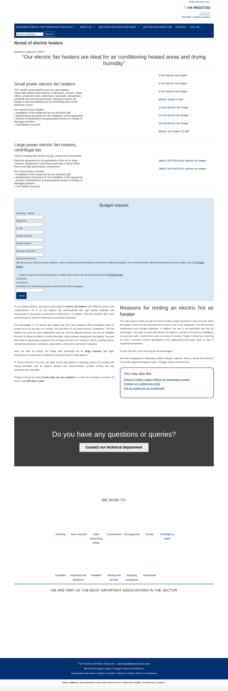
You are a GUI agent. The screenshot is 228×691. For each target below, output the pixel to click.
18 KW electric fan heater (172, 123)
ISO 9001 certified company (196, 17)
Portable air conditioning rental (139, 377)
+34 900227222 (198, 7)
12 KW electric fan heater (169, 107)
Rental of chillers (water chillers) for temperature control (152, 374)
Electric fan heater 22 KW (171, 131)
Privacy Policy (202, 262)
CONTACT (180, 27)
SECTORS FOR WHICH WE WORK (119, 27)
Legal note (101, 668)
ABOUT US (87, 27)
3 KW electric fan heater (168, 75)
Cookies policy (149, 668)
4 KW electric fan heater (171, 83)
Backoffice (89, 668)
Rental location (23, 243)
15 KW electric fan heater (172, 115)
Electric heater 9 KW (167, 99)
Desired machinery (25, 251)
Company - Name (25, 213)
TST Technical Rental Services (92, 14)
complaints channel (131, 668)
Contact (161, 668)
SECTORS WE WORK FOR (157, 27)
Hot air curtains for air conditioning (141, 381)
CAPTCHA (21, 273)
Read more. (115, 269)
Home (65, 668)
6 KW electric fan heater (168, 91)
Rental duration (24, 235)
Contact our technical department (114, 440)
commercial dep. (76, 668)
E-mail (19, 228)
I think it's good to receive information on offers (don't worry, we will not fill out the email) (70, 269)
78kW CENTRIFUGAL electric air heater (177, 168)
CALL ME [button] (196, 27)
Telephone (21, 221)
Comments (21, 277)
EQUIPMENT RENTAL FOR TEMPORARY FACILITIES (46, 27)
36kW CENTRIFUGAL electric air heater (177, 160)
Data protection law (26, 258)
